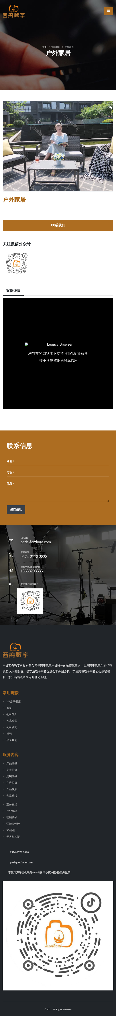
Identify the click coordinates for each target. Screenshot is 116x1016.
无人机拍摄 (13, 836)
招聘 (9, 733)
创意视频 (11, 795)
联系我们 (58, 225)
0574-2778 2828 (19, 852)
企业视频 (11, 811)
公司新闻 (11, 727)
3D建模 (10, 830)
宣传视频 (11, 804)
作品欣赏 (11, 720)
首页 (44, 47)
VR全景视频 (13, 701)
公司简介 (11, 714)
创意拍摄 (11, 770)
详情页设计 (13, 824)
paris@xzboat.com (21, 862)
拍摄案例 (55, 47)
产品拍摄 (11, 763)
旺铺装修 (11, 817)
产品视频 (11, 789)
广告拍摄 (11, 782)
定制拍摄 (11, 776)
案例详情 (13, 291)
